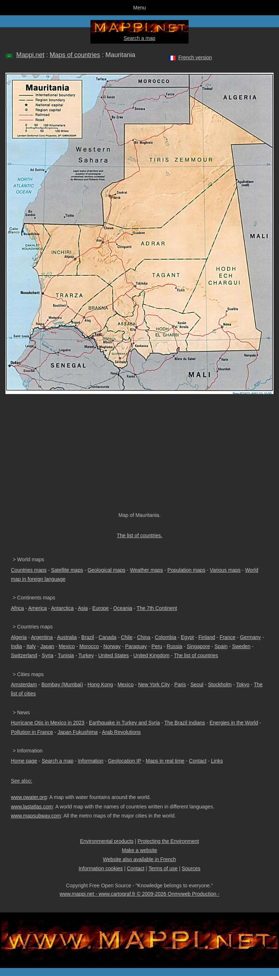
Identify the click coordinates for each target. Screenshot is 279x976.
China (143, 637)
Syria (47, 655)
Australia (67, 637)
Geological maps (106, 570)
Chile (127, 637)
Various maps (225, 570)
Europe (100, 608)
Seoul (196, 684)
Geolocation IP (124, 761)
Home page (24, 761)
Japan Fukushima (77, 732)
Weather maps (146, 570)
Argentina (42, 637)
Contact (197, 761)
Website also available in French (139, 859)
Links (217, 761)
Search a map (139, 38)
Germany (250, 637)
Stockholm (219, 684)
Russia (174, 646)
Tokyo (243, 684)
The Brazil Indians (184, 723)
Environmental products (106, 841)
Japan (47, 646)
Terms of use (163, 868)
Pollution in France (32, 732)
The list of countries (196, 655)
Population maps (186, 570)
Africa (17, 608)
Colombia (165, 637)
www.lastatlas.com (32, 807)
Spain (220, 646)
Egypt (187, 637)
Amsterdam (24, 684)
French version (195, 57)
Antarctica (62, 608)
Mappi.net (30, 55)
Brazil (87, 637)
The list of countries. (139, 535)
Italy (31, 646)
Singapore (198, 646)
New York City (154, 684)
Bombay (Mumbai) (62, 684)
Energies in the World (234, 723)
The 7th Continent (157, 608)
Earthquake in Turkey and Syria (124, 723)
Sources (191, 868)
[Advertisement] (139, 456)
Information (90, 761)
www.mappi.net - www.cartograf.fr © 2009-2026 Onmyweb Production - (139, 894)
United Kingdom (151, 655)
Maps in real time (165, 761)
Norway (112, 646)
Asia (83, 608)
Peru (156, 646)
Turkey (86, 655)
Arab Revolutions (121, 732)
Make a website (139, 850)
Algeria (19, 637)
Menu (139, 8)
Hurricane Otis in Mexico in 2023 (47, 723)
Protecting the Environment (168, 841)
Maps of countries (75, 55)
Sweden (241, 646)
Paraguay (136, 646)
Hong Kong (100, 684)
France (227, 637)
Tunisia (66, 655)
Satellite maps (67, 570)
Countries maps (28, 570)
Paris (180, 684)
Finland (206, 637)
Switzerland (24, 655)
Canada (107, 637)
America (37, 608)
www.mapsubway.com (36, 816)
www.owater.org (29, 797)
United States (113, 655)
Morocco (89, 646)
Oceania (122, 608)
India (16, 646)
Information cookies (100, 868)
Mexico (67, 646)
